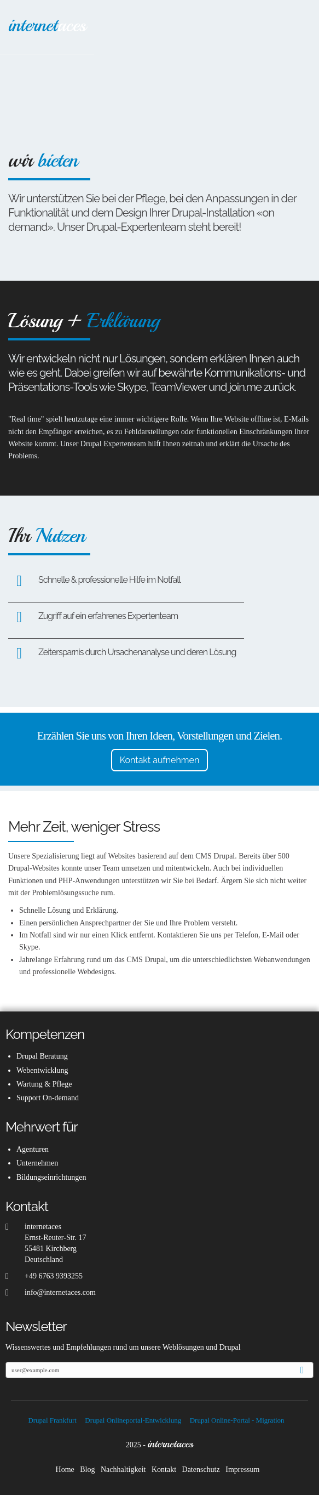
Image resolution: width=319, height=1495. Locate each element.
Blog (87, 1469)
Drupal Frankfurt (52, 1420)
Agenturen (32, 1149)
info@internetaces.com (60, 1292)
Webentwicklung (42, 1070)
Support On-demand (47, 1098)
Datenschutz (201, 1469)
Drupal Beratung (42, 1056)
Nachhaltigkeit (123, 1469)
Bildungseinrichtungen (51, 1177)
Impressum (242, 1469)
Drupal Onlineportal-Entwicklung (133, 1420)
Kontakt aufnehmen (160, 760)
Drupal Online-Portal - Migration (237, 1420)
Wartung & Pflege (44, 1084)
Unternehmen (37, 1163)
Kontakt (164, 1469)
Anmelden (306, 1370)
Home (65, 1469)
